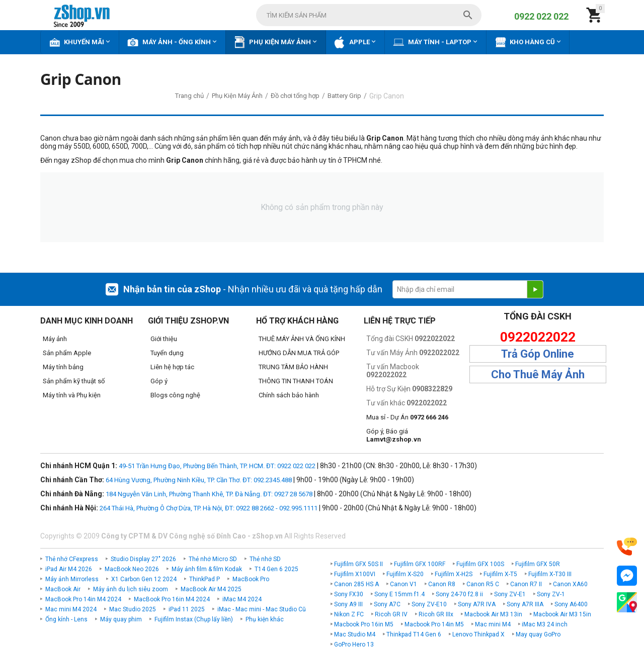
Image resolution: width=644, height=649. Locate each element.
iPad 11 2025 (187, 609)
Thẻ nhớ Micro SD (213, 559)
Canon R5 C (482, 584)
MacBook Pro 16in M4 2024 (172, 599)
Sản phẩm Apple (67, 353)
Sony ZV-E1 (510, 594)
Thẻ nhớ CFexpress (71, 559)
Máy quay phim (121, 619)
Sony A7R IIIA (525, 604)
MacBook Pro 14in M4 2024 (83, 599)
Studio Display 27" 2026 (143, 559)
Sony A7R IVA (477, 604)
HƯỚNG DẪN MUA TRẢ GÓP (299, 353)
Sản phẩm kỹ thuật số (74, 381)
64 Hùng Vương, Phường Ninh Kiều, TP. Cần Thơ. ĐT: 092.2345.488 (199, 480)
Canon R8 (441, 584)
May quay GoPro (538, 634)
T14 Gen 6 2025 (276, 569)
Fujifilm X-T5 (500, 574)
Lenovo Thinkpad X (478, 634)
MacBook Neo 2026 (132, 569)
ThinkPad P (204, 579)
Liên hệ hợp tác (172, 367)
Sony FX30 (348, 594)
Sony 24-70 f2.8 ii (459, 594)
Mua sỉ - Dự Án (407, 417)
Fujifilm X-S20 (405, 574)
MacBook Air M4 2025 (211, 589)
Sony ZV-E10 (429, 604)
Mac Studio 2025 (132, 609)
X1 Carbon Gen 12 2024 (144, 579)
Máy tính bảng (63, 367)
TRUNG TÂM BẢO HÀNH (293, 367)
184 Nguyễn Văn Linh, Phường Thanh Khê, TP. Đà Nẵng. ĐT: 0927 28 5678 (209, 494)
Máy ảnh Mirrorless (72, 579)
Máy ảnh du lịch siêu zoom (130, 589)
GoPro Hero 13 (354, 644)
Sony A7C (387, 604)
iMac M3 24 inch (545, 624)
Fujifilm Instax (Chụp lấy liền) (193, 619)
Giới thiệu (163, 339)
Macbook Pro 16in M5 (363, 624)
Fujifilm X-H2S (453, 574)
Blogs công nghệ (175, 395)
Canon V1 (403, 584)
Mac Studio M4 (354, 634)
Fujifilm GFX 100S (480, 564)
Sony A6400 (571, 604)
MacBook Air (62, 589)
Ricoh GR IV (391, 614)
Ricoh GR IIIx (436, 614)
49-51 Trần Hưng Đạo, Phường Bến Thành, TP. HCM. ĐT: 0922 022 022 (217, 466)
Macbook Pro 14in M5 (434, 624)
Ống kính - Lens (66, 619)
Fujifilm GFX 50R (537, 564)
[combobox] (368, 15)
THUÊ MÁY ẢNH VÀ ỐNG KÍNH (302, 339)
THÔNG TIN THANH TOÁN (296, 381)
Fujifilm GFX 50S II (358, 564)
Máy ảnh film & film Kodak (207, 569)
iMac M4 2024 (242, 599)
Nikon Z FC (349, 614)
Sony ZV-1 (551, 594)
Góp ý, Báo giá (393, 435)
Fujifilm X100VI (354, 574)
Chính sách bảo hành (289, 395)
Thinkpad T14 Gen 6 (413, 634)
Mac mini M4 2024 (71, 609)
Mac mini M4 (493, 624)
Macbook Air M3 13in (493, 614)
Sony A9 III (348, 604)
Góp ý (159, 381)
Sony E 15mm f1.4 (399, 594)
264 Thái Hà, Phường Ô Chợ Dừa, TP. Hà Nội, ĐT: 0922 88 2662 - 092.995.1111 (208, 508)
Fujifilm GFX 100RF (419, 564)
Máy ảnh (55, 339)
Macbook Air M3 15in (562, 614)
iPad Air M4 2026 (68, 569)
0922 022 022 (541, 16)
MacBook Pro (250, 579)
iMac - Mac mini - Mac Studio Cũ (261, 609)
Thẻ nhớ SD (265, 559)
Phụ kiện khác (265, 619)
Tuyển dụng (167, 353)
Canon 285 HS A (356, 584)
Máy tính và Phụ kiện (72, 395)
